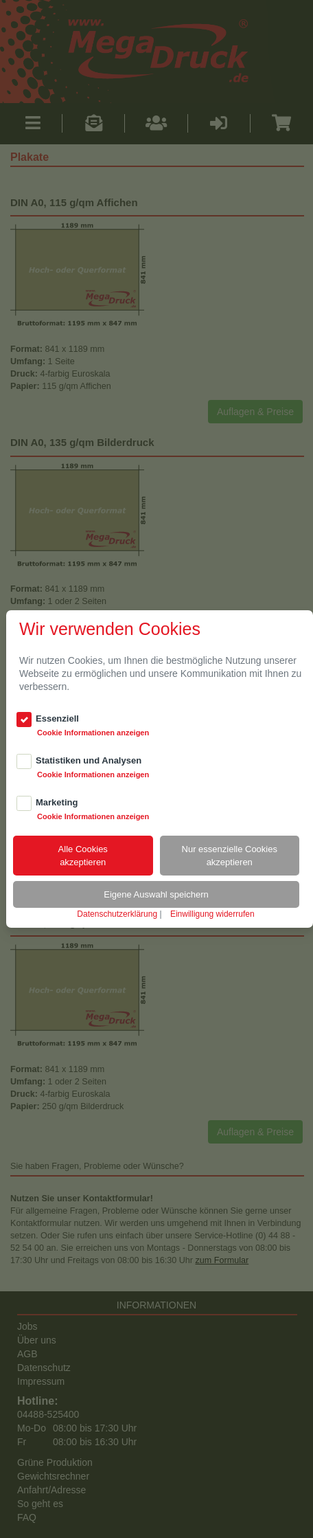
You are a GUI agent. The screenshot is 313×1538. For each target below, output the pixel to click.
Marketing (57, 802)
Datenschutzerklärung (117, 914)
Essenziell (57, 718)
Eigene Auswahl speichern (156, 894)
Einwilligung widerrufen (212, 914)
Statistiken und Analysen (88, 760)
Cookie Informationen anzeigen (93, 732)
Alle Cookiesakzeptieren (83, 855)
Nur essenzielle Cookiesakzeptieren (229, 855)
